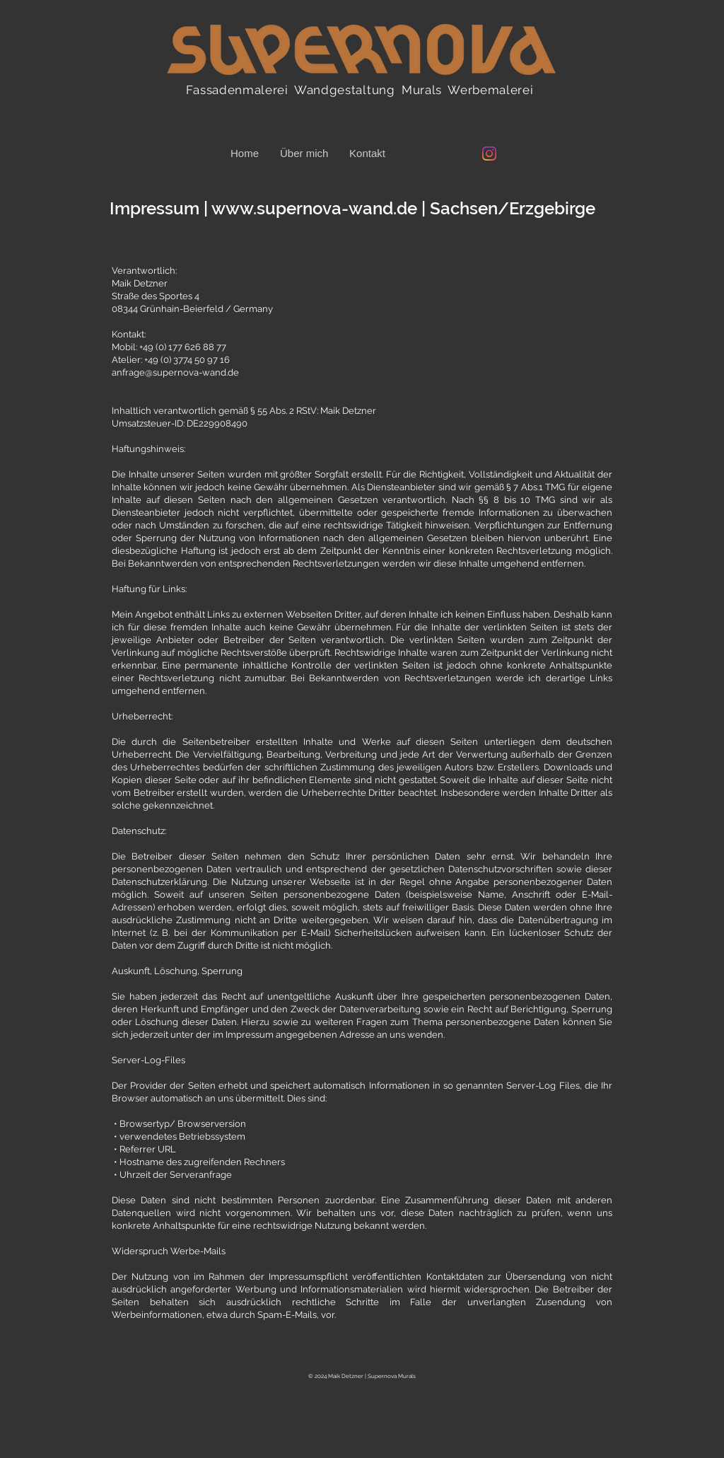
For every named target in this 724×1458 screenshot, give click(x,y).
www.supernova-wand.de (314, 208)
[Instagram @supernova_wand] (489, 153)
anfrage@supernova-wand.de (175, 372)
